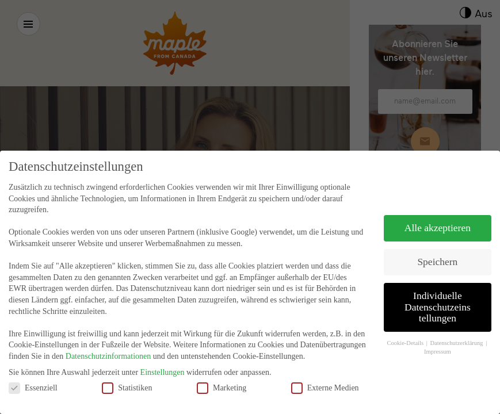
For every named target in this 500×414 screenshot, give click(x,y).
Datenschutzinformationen (108, 350)
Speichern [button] (437, 255)
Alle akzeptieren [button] (437, 221)
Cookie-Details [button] (406, 337)
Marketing (221, 380)
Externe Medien (325, 380)
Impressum (437, 345)
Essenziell (33, 380)
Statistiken (127, 380)
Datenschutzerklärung (457, 337)
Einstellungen (162, 366)
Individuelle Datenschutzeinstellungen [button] (437, 300)
